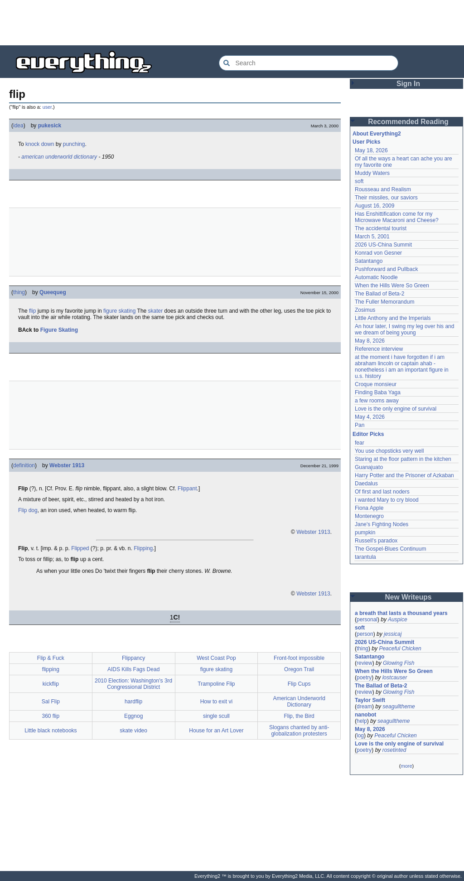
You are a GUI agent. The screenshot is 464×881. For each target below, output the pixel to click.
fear (359, 443)
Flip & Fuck (50, 658)
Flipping (143, 548)
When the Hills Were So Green (392, 285)
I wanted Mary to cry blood (387, 500)
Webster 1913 (66, 465)
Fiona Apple (369, 508)
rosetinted (394, 750)
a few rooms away (377, 400)
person (365, 634)
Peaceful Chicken (400, 648)
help (362, 721)
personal (367, 619)
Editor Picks (368, 434)
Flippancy (133, 658)
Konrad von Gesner (378, 253)
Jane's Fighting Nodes (381, 524)
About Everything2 (377, 134)
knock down (39, 144)
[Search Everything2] (308, 63)
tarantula (365, 557)
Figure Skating (59, 330)
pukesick (49, 125)
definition (24, 465)
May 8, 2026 (370, 341)
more (406, 766)
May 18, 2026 (371, 150)
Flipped (80, 548)
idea (18, 125)
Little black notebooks (50, 730)
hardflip (133, 701)
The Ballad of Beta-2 (379, 293)
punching (74, 144)
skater (155, 311)
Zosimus (365, 310)
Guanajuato (369, 467)
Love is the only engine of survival (395, 409)
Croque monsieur (375, 384)
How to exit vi (216, 701)
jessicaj (392, 634)
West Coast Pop (216, 658)
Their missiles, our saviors (386, 197)
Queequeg (52, 292)
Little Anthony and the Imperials (392, 318)
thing (19, 292)
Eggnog (133, 716)
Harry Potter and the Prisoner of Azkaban (404, 475)
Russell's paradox (376, 540)
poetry (364, 677)
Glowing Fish (398, 663)
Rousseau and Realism (383, 189)
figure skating (119, 311)
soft (359, 181)
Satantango (368, 261)
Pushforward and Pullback (386, 269)
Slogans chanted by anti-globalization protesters (299, 730)
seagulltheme (398, 706)
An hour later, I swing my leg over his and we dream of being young (404, 329)
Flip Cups (299, 684)
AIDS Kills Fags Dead (133, 669)
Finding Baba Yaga (378, 392)
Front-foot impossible (299, 658)
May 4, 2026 (370, 417)
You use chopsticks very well (389, 451)
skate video (133, 730)
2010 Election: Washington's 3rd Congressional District (133, 684)
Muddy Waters (372, 173)
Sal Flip (51, 701)
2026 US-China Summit (383, 245)
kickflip (51, 684)
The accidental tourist (380, 228)
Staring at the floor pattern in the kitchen (403, 459)
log (360, 735)
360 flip (51, 716)
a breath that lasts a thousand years (401, 613)
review (364, 663)
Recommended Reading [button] (408, 122)
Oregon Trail (299, 669)
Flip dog (28, 510)
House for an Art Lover (216, 730)
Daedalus (366, 483)
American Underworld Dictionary (299, 701)
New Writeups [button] (408, 597)
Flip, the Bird (299, 716)
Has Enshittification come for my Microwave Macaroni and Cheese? (397, 217)
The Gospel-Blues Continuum (390, 549)
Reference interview (379, 349)
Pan (359, 425)
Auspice (397, 619)
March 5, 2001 (372, 236)
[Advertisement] (232, 22)
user (47, 107)
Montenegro (369, 516)
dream (364, 706)
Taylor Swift (370, 700)
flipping (50, 669)
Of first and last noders (382, 492)
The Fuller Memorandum (384, 302)
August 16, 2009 (374, 206)
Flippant (187, 488)
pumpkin (365, 532)
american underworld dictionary (59, 157)
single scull (216, 716)
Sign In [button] (408, 83)
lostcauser (394, 677)
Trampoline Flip (216, 684)
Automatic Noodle (376, 277)
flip (32, 311)
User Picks (366, 142)
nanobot (365, 715)
